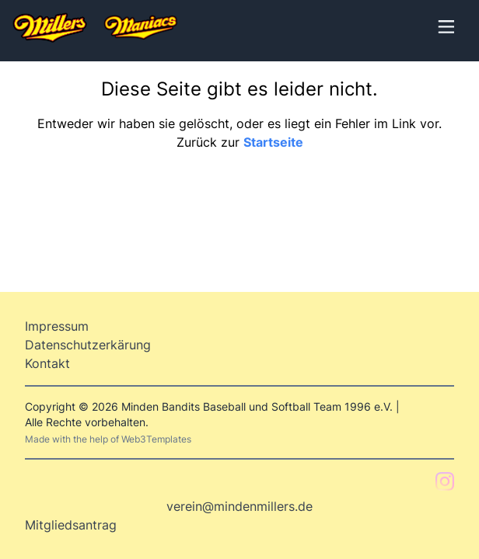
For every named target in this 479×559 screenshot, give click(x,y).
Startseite (273, 142)
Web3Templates (156, 439)
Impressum (57, 326)
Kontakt (47, 363)
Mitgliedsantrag (71, 525)
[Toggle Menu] (444, 25)
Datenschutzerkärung (88, 344)
